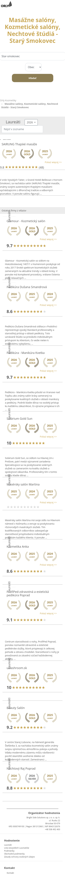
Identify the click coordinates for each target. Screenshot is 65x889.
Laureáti (8, 844)
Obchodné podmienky (14, 853)
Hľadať (32, 78)
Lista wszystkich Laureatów (16, 847)
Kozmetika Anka (18, 546)
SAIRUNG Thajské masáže (19, 144)
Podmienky (9, 850)
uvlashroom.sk (17, 668)
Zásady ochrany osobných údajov (19, 856)
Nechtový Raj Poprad (21, 768)
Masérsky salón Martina (23, 484)
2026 (30, 122)
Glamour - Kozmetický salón (26, 221)
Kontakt (10, 873)
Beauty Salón (16, 708)
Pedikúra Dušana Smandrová (27, 287)
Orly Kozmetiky (8, 100)
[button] (31, 162)
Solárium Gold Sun (19, 419)
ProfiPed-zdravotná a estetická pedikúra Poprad (28, 593)
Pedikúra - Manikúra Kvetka (26, 353)
